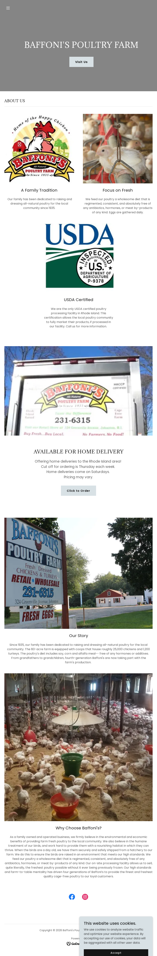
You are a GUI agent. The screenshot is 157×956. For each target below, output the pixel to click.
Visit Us (81, 62)
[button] (21, 8)
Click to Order (78, 491)
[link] (71, 897)
